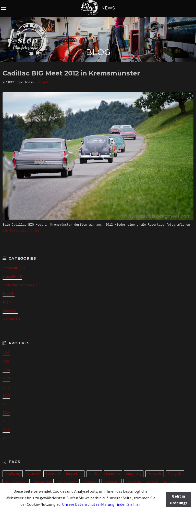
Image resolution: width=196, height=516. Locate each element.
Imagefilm (90, 482)
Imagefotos (111, 482)
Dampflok (113, 473)
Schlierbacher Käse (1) (20, 285)
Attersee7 (33, 473)
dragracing (133, 473)
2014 (6, 412)
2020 (6, 369)
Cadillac (94, 473)
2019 (6, 378)
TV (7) (7, 302)
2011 (6, 438)
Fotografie (43, 82)
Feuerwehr (155, 473)
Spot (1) (9, 293)
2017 (6, 395)
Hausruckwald (68, 482)
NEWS (98, 8)
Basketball (52, 473)
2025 (6, 352)
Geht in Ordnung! (178, 499)
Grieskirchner (43, 482)
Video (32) (10, 310)
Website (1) (11, 319)
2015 (6, 404)
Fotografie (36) (14, 268)
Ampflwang (13, 473)
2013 (6, 421)
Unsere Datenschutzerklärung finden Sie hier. (101, 504)
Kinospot (170, 482)
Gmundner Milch (16, 482)
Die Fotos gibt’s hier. (23, 231)
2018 (6, 387)
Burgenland (74, 473)
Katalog (152, 482)
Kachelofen (133, 482)
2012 (6, 429)
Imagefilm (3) (12, 276)
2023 (6, 361)
